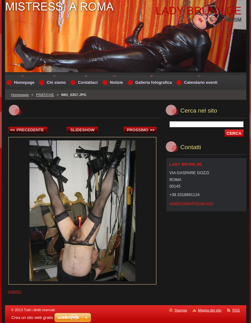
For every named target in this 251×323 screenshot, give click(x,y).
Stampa (181, 310)
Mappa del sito (210, 310)
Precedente (27, 130)
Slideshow (82, 130)
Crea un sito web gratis (32, 317)
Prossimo (141, 130)
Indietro (15, 291)
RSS (236, 310)
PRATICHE (45, 95)
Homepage (20, 95)
